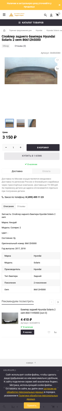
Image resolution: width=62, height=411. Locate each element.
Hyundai (39, 30)
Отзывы (21, 206)
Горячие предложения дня (20, 30)
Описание (8, 206)
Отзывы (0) (20, 45)
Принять (32, 405)
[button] (58, 302)
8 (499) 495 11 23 (34, 197)
